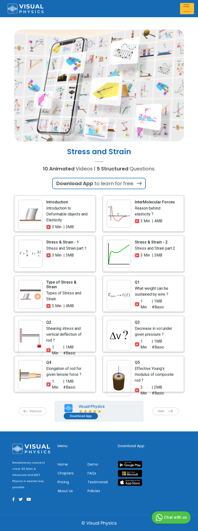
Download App (81, 416)
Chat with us (170, 517)
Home (63, 464)
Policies (94, 490)
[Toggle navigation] (187, 8)
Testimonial (98, 482)
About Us (65, 490)
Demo (93, 464)
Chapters (66, 473)
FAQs (92, 473)
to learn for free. (99, 183)
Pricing (63, 482)
